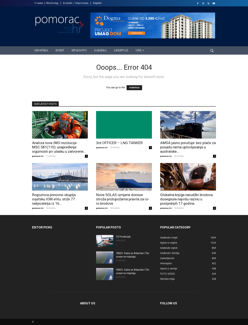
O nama (39, 2)
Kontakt (67, 2)
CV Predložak (123, 236)
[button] (212, 50)
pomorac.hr (38, 156)
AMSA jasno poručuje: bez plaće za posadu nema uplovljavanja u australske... (188, 147)
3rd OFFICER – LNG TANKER (119, 143)
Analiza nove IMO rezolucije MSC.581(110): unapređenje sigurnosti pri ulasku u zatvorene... (59, 147)
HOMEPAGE (134, 88)
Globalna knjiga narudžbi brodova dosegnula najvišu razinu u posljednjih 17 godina (186, 199)
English (97, 2)
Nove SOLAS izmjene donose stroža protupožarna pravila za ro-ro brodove (122, 199)
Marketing (52, 2)
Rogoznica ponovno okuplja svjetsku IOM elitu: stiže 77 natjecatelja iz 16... (54, 199)
